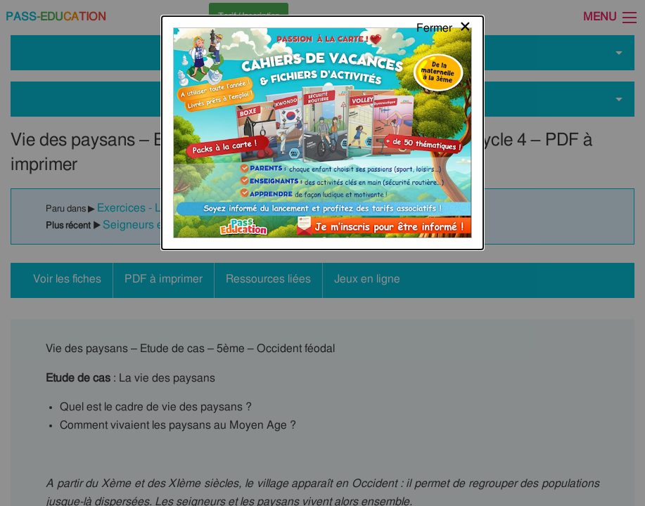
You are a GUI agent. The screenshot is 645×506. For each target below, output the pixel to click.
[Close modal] (444, 24)
